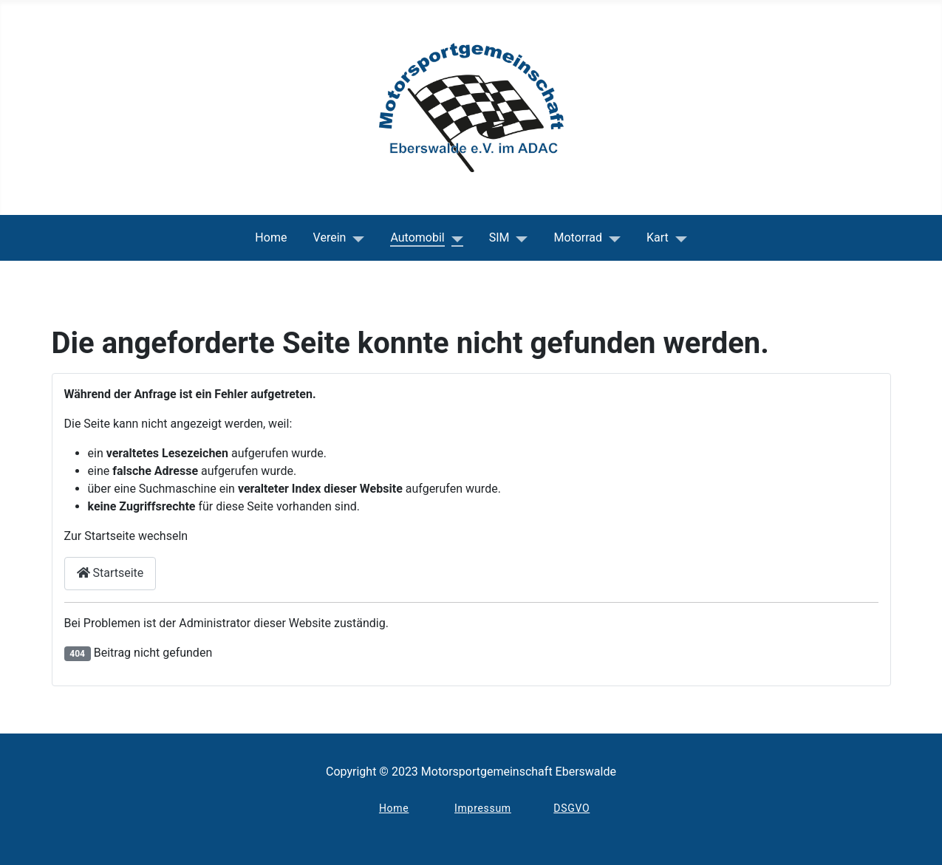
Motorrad (578, 237)
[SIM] (519, 238)
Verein (330, 237)
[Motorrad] (611, 238)
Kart (657, 237)
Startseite (110, 573)
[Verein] (355, 238)
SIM (499, 237)
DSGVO (571, 808)
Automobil (417, 237)
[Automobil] (454, 238)
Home (271, 237)
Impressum (482, 808)
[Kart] (678, 238)
